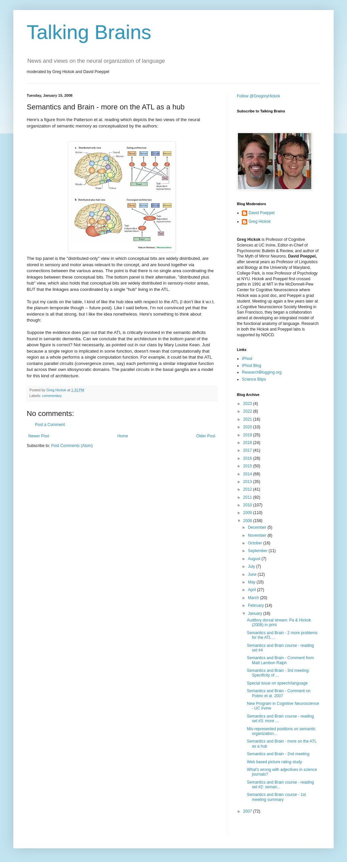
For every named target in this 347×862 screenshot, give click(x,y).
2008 (248, 520)
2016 (248, 458)
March (254, 597)
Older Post (205, 436)
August (255, 558)
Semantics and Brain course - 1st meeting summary (276, 797)
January (255, 613)
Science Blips (254, 379)
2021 (248, 419)
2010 (248, 505)
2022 (248, 411)
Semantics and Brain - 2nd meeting (278, 754)
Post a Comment (50, 424)
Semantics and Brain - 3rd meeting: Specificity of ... (278, 673)
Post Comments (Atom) (72, 445)
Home (122, 436)
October (255, 543)
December (258, 527)
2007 (248, 811)
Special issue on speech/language (277, 683)
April (252, 589)
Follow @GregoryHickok (258, 96)
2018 (248, 442)
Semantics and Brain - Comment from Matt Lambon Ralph (280, 660)
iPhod (247, 358)
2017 (248, 450)
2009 (248, 512)
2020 (248, 427)
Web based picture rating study (274, 762)
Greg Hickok (260, 221)
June (253, 574)
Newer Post (38, 436)
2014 (248, 474)
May (252, 582)
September (258, 550)
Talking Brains (89, 32)
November (258, 535)
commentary (52, 396)
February (256, 605)
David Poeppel (262, 212)
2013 (248, 481)
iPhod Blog (251, 365)
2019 (248, 435)
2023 (248, 403)
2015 (248, 466)
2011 (248, 497)
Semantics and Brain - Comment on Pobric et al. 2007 (278, 693)
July (252, 566)
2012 (248, 489)
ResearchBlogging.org (262, 372)
